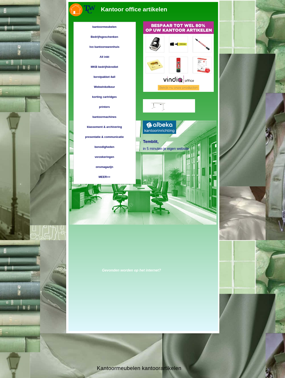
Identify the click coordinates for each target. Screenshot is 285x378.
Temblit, (151, 141)
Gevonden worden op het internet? (131, 270)
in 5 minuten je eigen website (166, 149)
